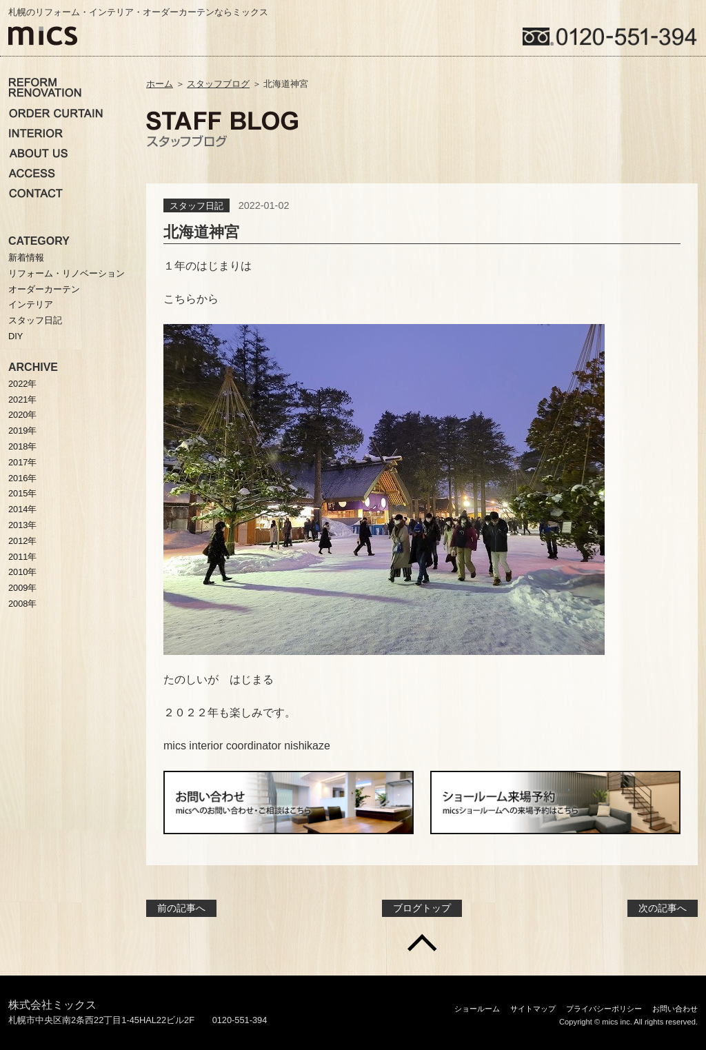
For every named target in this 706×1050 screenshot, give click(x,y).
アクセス (31, 173)
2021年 (22, 399)
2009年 (22, 588)
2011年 (22, 557)
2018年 (22, 446)
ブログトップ (422, 907)
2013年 (22, 525)
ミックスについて (44, 153)
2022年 (22, 383)
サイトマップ (533, 1008)
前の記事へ (181, 907)
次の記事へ (662, 907)
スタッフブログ (218, 84)
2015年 (22, 493)
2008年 (22, 603)
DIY (15, 336)
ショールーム (477, 1008)
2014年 (22, 509)
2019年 (22, 430)
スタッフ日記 (196, 206)
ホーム (159, 84)
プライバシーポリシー (604, 1008)
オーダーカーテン (55, 113)
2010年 (22, 572)
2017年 (22, 462)
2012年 (22, 541)
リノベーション (45, 87)
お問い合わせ (37, 193)
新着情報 (26, 257)
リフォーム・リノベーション (66, 273)
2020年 (22, 415)
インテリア (35, 133)
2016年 (22, 478)
